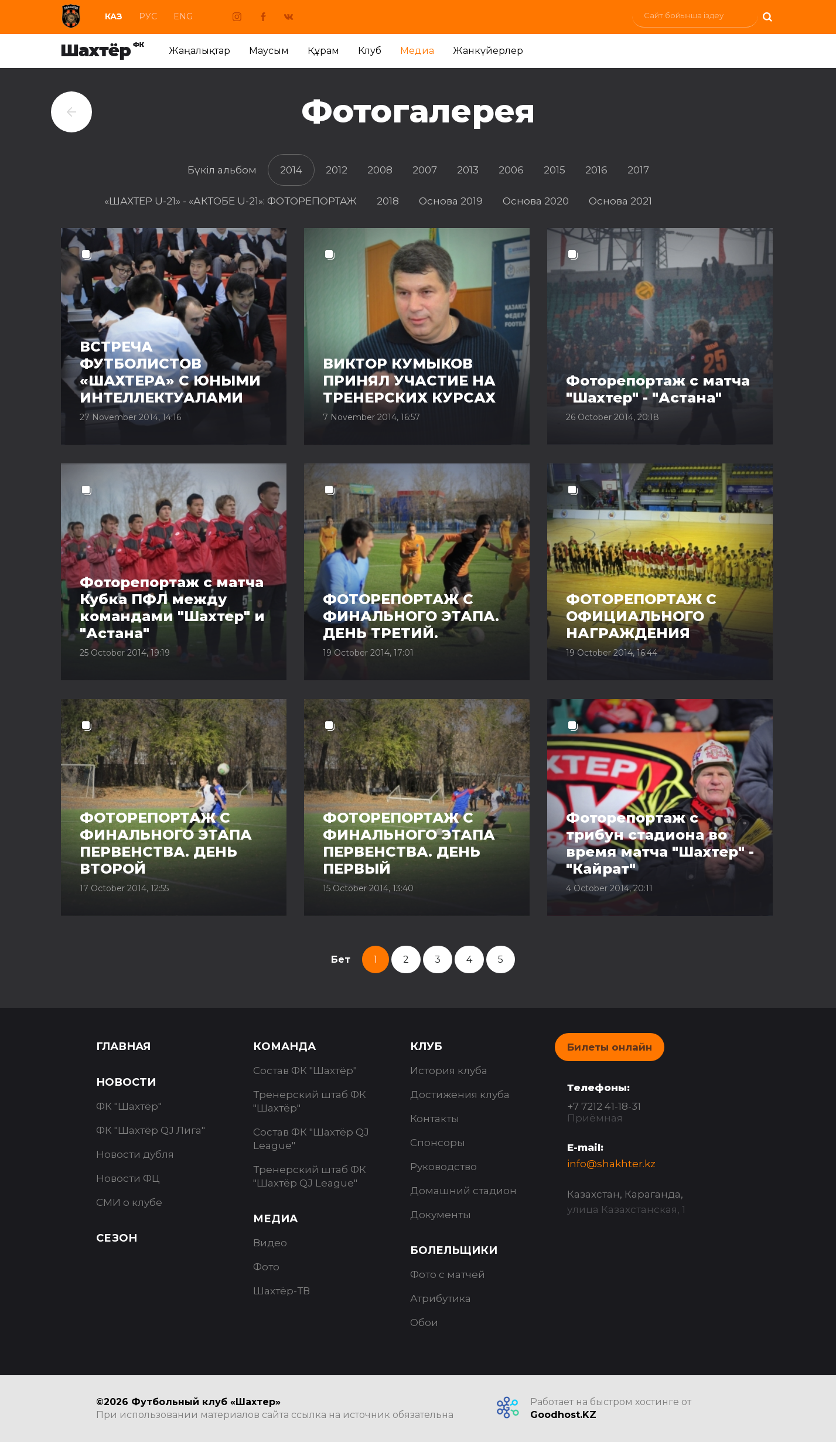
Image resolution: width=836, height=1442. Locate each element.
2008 (380, 170)
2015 (554, 170)
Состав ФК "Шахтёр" (305, 1070)
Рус (148, 16)
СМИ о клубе (129, 1202)
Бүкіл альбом (222, 170)
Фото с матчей (447, 1274)
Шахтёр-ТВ (281, 1291)
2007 (424, 170)
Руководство (443, 1166)
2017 (638, 170)
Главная (123, 1046)
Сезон (116, 1238)
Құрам (323, 50)
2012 (336, 170)
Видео (270, 1243)
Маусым (269, 50)
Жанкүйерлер (488, 50)
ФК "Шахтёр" (129, 1106)
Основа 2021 (620, 201)
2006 (511, 170)
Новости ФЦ (128, 1178)
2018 (388, 201)
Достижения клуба (460, 1094)
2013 (468, 170)
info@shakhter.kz (611, 1164)
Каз (113, 16)
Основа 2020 (536, 201)
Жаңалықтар (199, 50)
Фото (266, 1267)
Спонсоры (437, 1142)
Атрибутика (440, 1298)
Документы (440, 1215)
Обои (424, 1322)
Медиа (417, 50)
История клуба (448, 1070)
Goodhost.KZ (563, 1414)
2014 (291, 170)
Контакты (434, 1118)
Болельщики (453, 1250)
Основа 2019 (451, 201)
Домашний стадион (463, 1190)
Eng (183, 16)
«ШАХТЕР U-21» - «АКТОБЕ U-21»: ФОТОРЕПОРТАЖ (230, 201)
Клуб (369, 50)
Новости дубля (135, 1154)
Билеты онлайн (609, 1047)
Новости (126, 1082)
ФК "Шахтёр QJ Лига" (150, 1130)
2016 (596, 170)
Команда (284, 1046)
